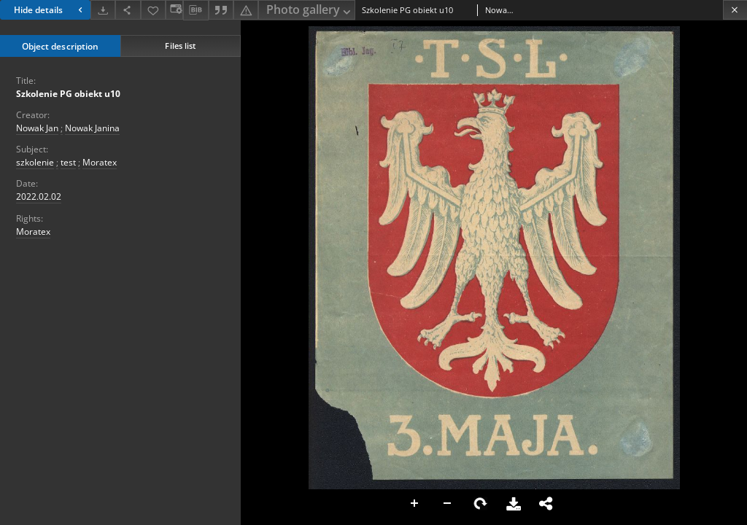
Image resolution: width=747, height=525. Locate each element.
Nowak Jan (37, 128)
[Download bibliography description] (195, 10)
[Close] (735, 10)
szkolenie (35, 162)
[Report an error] (245, 10)
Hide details (50, 10)
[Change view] (174, 10)
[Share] (127, 10)
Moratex (99, 162)
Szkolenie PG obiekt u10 (68, 94)
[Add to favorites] (153, 10)
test (68, 162)
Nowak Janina (92, 128)
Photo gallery (309, 10)
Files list (180, 45)
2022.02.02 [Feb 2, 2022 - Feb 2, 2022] (38, 196)
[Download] (102, 10)
